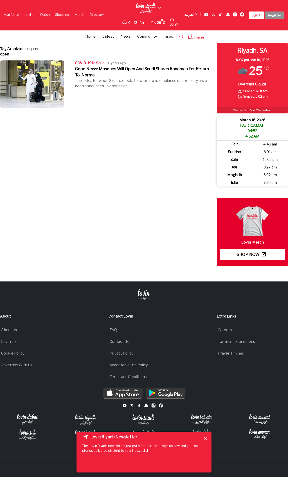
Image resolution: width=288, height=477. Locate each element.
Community (147, 36)
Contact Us (119, 341)
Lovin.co (8, 341)
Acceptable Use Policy (129, 365)
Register (274, 15)
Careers (225, 330)
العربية (192, 14)
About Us (9, 330)
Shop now (251, 254)
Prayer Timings (231, 353)
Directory (97, 14)
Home (90, 36)
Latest (108, 36)
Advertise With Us (16, 365)
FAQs (114, 330)
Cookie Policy (12, 353)
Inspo (168, 36)
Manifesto (11, 14)
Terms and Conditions (128, 377)
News (125, 36)
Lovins (29, 14)
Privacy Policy (121, 353)
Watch (45, 14)
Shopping (62, 14)
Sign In (256, 15)
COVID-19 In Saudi (90, 63)
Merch (79, 14)
